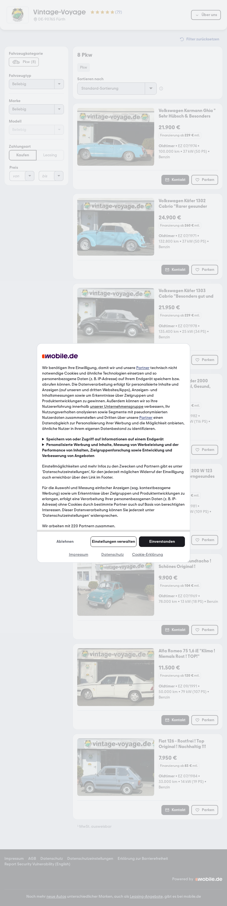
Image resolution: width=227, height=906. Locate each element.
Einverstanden (162, 541)
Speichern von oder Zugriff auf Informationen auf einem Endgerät (105, 439)
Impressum (78, 554)
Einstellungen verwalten (113, 541)
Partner (142, 367)
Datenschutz (112, 554)
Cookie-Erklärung (147, 554)
